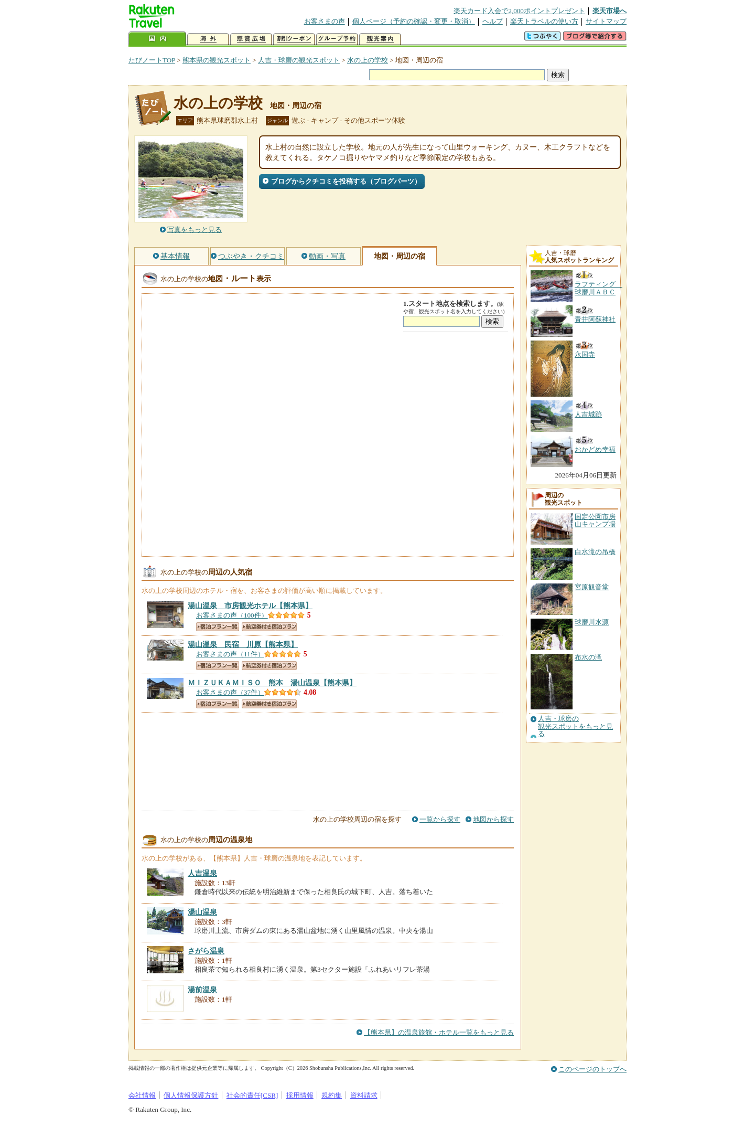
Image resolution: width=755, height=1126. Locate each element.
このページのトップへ (592, 1069)
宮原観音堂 (592, 587)
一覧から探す (439, 819)
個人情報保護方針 (191, 1095)
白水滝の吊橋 (595, 552)
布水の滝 (588, 657)
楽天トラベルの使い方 (544, 21)
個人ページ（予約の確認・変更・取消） (413, 21)
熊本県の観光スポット (216, 60)
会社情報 (142, 1095)
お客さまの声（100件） (232, 615)
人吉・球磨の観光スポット (299, 60)
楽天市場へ (609, 11)
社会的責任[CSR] (252, 1095)
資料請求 (364, 1095)
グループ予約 (337, 39)
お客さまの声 (324, 21)
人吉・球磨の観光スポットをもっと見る (575, 726)
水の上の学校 (367, 60)
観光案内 (380, 39)
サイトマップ (606, 21)
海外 (208, 39)
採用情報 (300, 1095)
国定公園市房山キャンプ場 (595, 520)
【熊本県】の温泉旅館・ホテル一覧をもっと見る (439, 1032)
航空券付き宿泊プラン (269, 626)
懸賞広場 (251, 39)
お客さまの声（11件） (230, 654)
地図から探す (493, 819)
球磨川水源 (592, 622)
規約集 (331, 1095)
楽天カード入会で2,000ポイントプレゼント (519, 11)
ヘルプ (492, 21)
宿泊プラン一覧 (217, 626)
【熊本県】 (250, 605)
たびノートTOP (151, 60)
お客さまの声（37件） (230, 692)
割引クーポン (294, 39)
